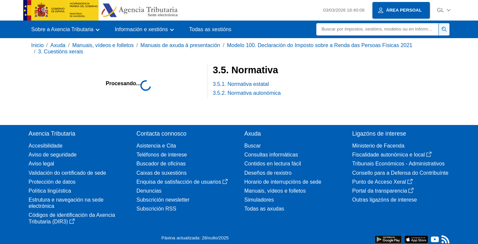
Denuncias (149, 191)
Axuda (57, 45)
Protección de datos (52, 182)
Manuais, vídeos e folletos (103, 45)
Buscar (252, 146)
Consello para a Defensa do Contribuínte (400, 173)
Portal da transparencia (383, 191)
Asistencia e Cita (156, 146)
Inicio (37, 45)
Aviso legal (41, 163)
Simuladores (259, 200)
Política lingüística (50, 191)
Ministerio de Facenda (378, 146)
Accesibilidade (45, 146)
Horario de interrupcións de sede (282, 182)
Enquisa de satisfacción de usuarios (182, 182)
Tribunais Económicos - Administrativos (398, 163)
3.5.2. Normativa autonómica (247, 93)
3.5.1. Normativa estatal (241, 84)
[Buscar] (377, 29)
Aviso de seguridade (53, 154)
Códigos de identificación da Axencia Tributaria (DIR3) (72, 218)
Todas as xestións (210, 29)
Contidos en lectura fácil (272, 163)
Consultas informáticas (271, 154)
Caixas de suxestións (161, 173)
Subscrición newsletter (163, 200)
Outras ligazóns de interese (384, 200)
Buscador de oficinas (161, 163)
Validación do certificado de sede (67, 173)
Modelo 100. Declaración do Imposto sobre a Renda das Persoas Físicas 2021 (320, 45)
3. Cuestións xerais (60, 51)
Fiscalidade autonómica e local (392, 154)
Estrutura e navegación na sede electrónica (66, 203)
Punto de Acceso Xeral (382, 182)
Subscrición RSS (156, 209)
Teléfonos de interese (161, 154)
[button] (444, 10)
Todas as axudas (264, 209)
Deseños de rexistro (267, 173)
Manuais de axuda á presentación (180, 45)
